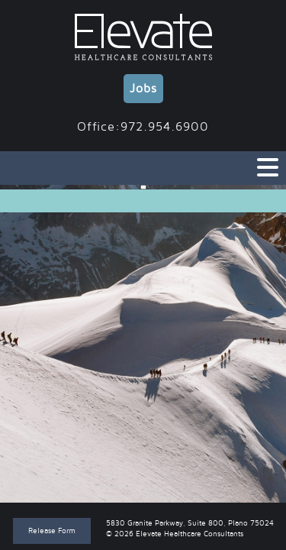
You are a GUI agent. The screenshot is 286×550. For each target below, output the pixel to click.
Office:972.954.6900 (143, 127)
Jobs (143, 88)
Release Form (52, 530)
